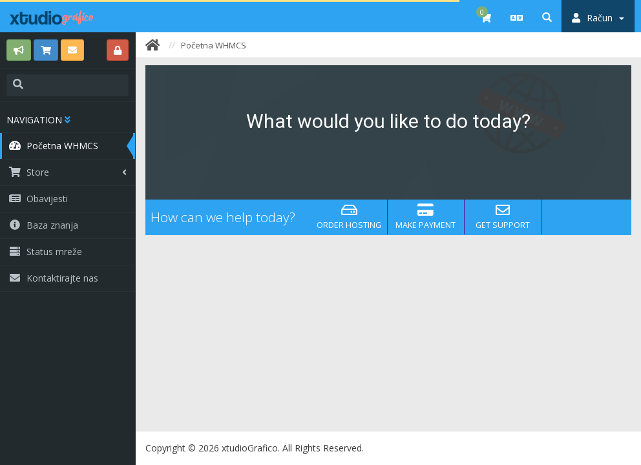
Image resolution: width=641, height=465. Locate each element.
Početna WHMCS (213, 45)
